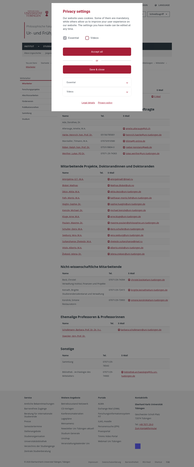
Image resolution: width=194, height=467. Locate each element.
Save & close (97, 69)
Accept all (97, 51)
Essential (73, 37)
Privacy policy (105, 102)
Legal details (88, 102)
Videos (94, 37)
